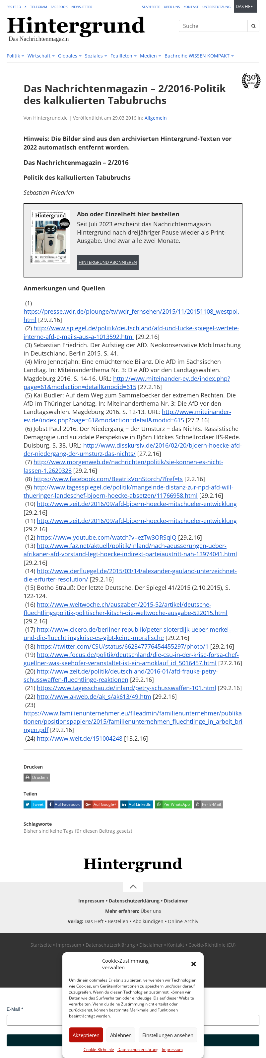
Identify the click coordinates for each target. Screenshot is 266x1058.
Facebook (59, 6)
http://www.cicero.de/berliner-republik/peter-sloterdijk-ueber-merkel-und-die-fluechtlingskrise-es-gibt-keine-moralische (127, 633)
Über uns (172, 6)
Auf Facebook (63, 804)
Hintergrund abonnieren (108, 262)
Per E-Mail (207, 804)
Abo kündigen (148, 921)
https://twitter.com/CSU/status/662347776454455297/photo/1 (123, 646)
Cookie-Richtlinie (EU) (211, 945)
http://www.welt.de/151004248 (79, 738)
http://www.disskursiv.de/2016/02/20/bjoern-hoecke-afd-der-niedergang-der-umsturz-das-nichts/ (133, 449)
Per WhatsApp (172, 804)
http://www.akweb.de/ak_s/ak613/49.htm (94, 696)
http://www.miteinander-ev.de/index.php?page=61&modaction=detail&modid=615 (127, 382)
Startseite (151, 6)
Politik (13, 56)
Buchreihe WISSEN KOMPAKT (197, 56)
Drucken (36, 778)
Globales (67, 56)
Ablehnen (121, 1035)
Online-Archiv (183, 921)
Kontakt (191, 6)
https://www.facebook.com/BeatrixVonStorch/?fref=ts (108, 479)
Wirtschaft (39, 56)
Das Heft (245, 6)
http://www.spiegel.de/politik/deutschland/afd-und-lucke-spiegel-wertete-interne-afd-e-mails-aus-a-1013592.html (131, 332)
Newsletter (81, 6)
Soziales (94, 56)
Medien (148, 56)
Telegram (38, 6)
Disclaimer (176, 901)
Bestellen (118, 921)
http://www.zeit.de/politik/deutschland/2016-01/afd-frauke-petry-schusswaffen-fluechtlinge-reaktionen (121, 675)
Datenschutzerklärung (138, 1049)
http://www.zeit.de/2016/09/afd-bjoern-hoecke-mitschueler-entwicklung (137, 504)
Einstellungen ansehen (167, 1035)
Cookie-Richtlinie (99, 1049)
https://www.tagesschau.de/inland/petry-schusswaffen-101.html (126, 688)
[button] (193, 964)
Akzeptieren (86, 1035)
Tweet (33, 804)
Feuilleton (121, 56)
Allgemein (156, 118)
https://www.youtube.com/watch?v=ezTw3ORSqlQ (106, 537)
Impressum (172, 1049)
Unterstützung (216, 6)
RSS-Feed (14, 6)
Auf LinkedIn (135, 804)
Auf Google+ (100, 804)
